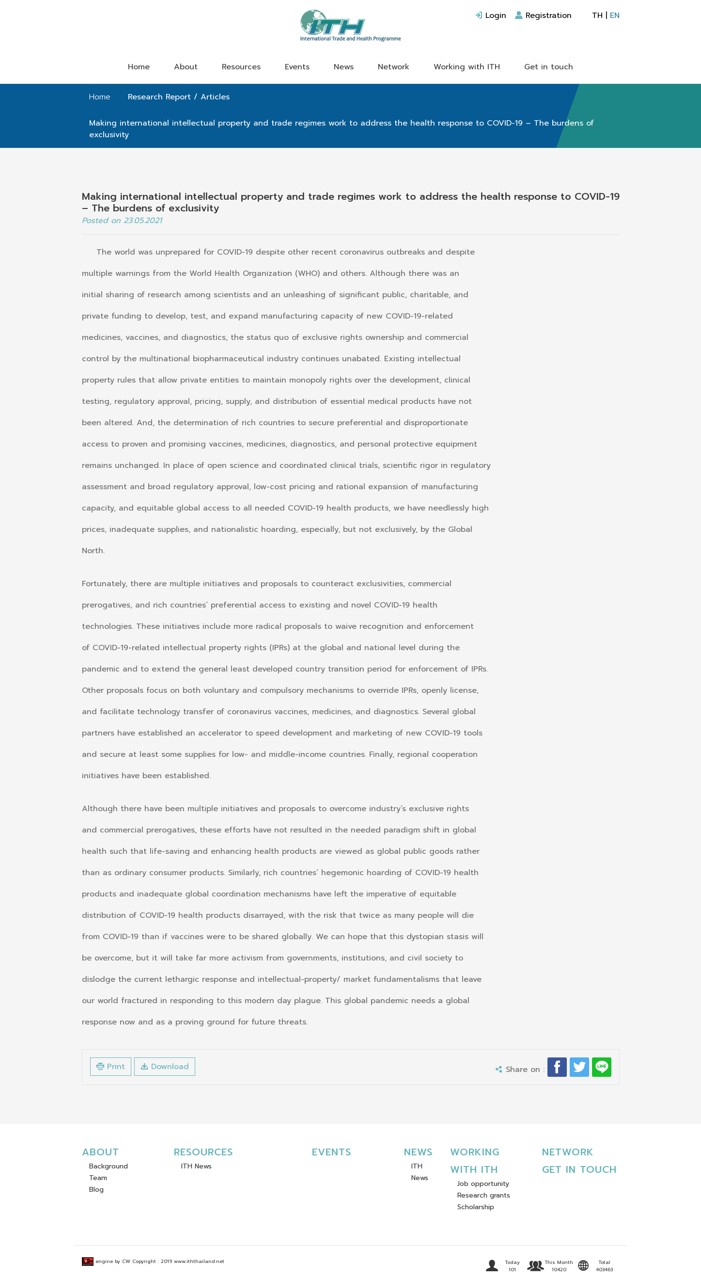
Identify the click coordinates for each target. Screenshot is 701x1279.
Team (98, 1178)
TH (597, 15)
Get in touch (548, 67)
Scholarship (475, 1207)
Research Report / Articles (179, 97)
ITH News (196, 1166)
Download (164, 1066)
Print (110, 1066)
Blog (96, 1189)
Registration (543, 15)
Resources (241, 67)
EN (615, 15)
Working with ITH (467, 67)
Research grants (483, 1195)
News (344, 67)
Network (393, 67)
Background (108, 1166)
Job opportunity (483, 1184)
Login (490, 15)
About (186, 67)
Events (297, 67)
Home (139, 67)
